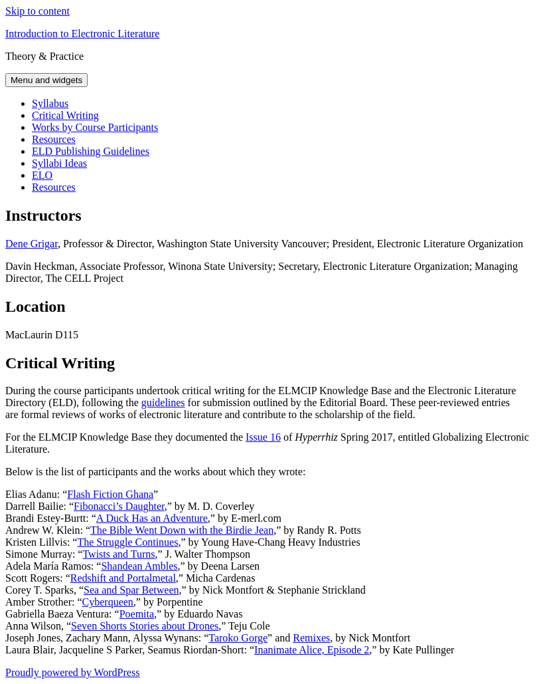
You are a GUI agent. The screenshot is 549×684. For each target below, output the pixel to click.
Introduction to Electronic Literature (82, 33)
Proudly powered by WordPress (72, 672)
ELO (42, 175)
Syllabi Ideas (59, 163)
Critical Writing (65, 115)
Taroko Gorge (238, 637)
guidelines (163, 402)
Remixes (311, 637)
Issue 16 (263, 437)
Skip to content (37, 11)
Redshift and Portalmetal (123, 578)
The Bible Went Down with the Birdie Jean (182, 530)
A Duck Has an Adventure (152, 518)
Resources (54, 139)
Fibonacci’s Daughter (119, 506)
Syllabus (50, 103)
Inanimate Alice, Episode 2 (311, 649)
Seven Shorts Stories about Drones (144, 625)
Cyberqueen (107, 602)
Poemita (136, 614)
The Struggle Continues (127, 542)
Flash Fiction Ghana (110, 494)
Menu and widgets (46, 80)
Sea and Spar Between (131, 590)
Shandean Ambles (139, 566)
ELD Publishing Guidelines (90, 151)
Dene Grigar (31, 243)
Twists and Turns (118, 554)
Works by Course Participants (95, 127)
